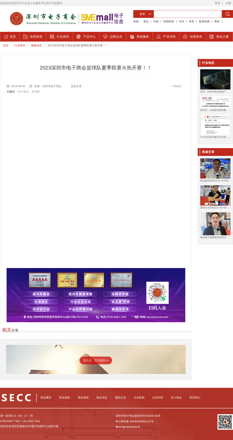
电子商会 (23, 91)
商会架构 (64, 397)
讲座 (191, 21)
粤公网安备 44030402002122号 (134, 421)
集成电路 (204, 21)
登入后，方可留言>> (95, 360)
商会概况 (46, 397)
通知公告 (120, 397)
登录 (217, 3)
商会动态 (101, 397)
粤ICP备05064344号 (127, 427)
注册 (228, 3)
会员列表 (157, 397)
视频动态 (36, 45)
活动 (181, 21)
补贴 (156, 21)
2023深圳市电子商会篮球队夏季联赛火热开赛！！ (78, 45)
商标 (217, 21)
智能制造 (168, 21)
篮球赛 (36, 91)
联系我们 (195, 397)
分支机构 (139, 397)
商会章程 (83, 397)
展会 (146, 21)
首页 (6, 45)
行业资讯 (19, 45)
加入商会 (176, 397)
